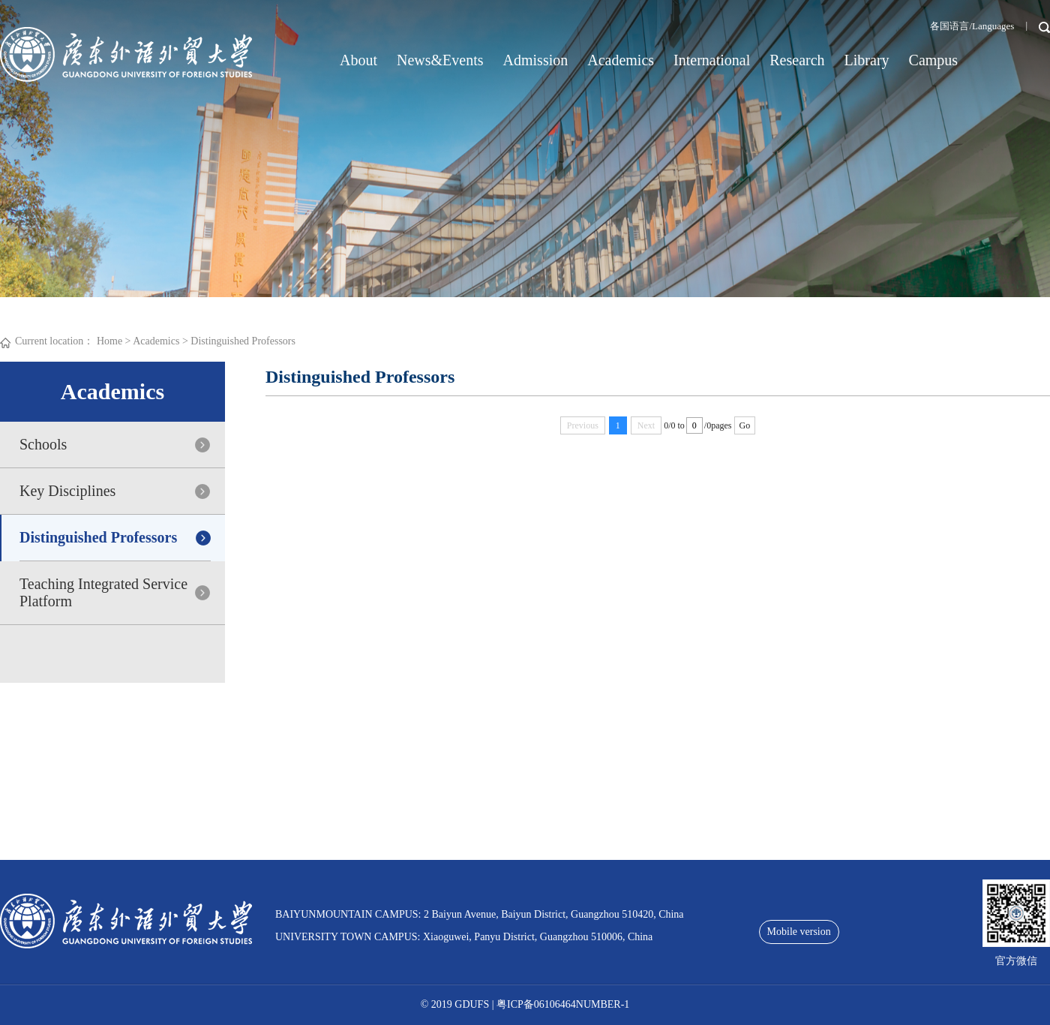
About (358, 60)
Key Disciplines (68, 490)
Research (797, 60)
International (712, 60)
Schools (43, 444)
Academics (620, 60)
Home (109, 341)
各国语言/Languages (972, 26)
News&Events (440, 60)
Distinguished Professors (243, 341)
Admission (535, 60)
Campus (933, 60)
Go (745, 425)
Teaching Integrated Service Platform (104, 592)
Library (867, 60)
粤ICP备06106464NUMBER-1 (562, 1004)
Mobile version (799, 931)
